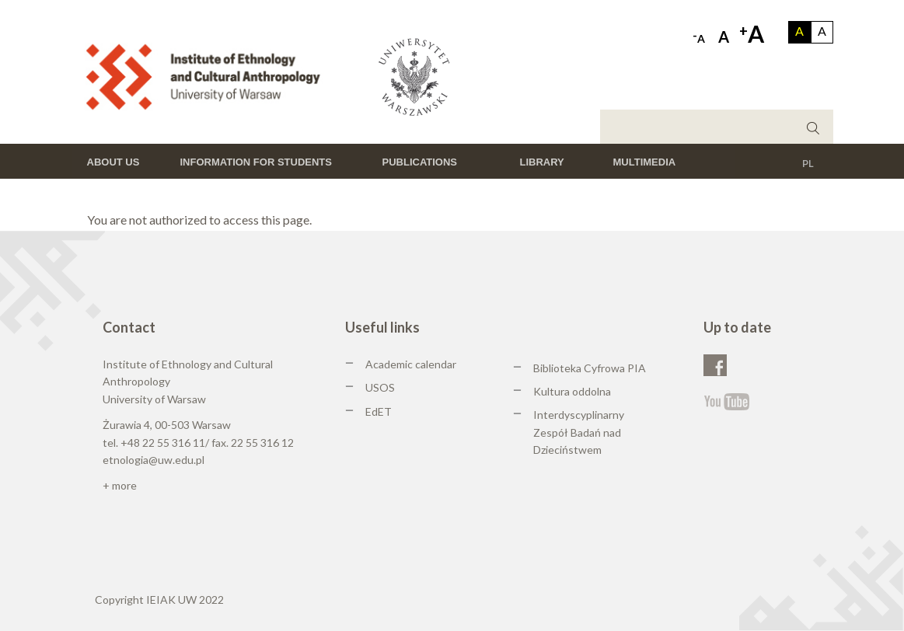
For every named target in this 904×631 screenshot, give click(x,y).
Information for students (256, 162)
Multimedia (644, 162)
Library (542, 162)
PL (808, 163)
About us (113, 162)
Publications (420, 162)
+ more (120, 485)
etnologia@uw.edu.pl (153, 459)
